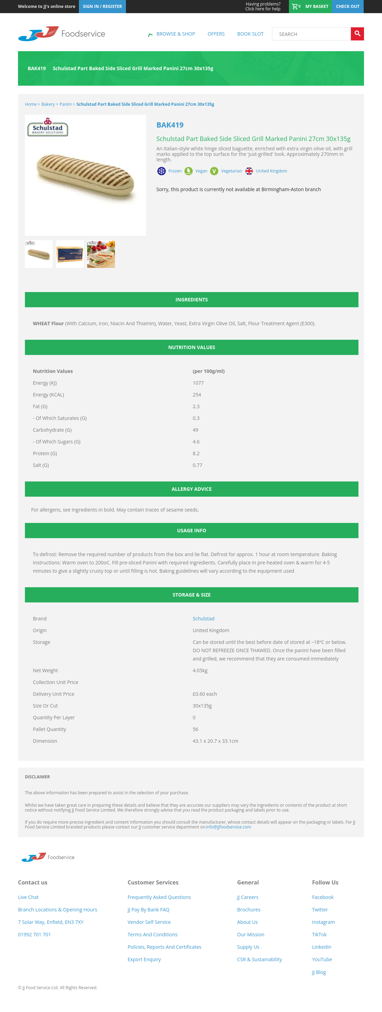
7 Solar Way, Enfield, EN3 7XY (50, 922)
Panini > (67, 104)
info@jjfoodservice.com (228, 827)
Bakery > (50, 104)
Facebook (323, 897)
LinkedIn (321, 947)
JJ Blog (319, 972)
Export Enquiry (144, 959)
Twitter (320, 909)
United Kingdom (272, 171)
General (248, 882)
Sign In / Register (102, 6)
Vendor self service (149, 922)
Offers (216, 33)
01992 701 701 (34, 934)
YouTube (322, 959)
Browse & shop (175, 33)
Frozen (175, 171)
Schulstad (204, 618)
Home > (32, 104)
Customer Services (153, 882)
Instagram (323, 922)
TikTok (319, 934)
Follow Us (325, 882)
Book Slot (250, 33)
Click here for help (262, 6)
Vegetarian (231, 171)
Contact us (32, 882)
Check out (348, 6)
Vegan (201, 171)
